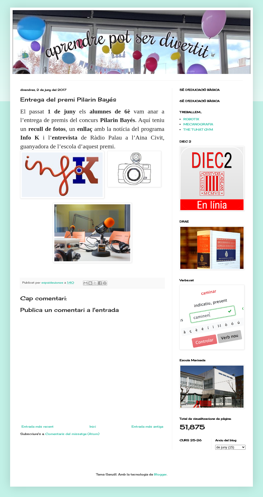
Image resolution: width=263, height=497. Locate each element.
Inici (93, 426)
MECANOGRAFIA (198, 124)
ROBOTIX (191, 119)
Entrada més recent (37, 426)
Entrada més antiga (147, 426)
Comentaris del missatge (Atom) (72, 434)
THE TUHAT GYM (198, 129)
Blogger (160, 474)
